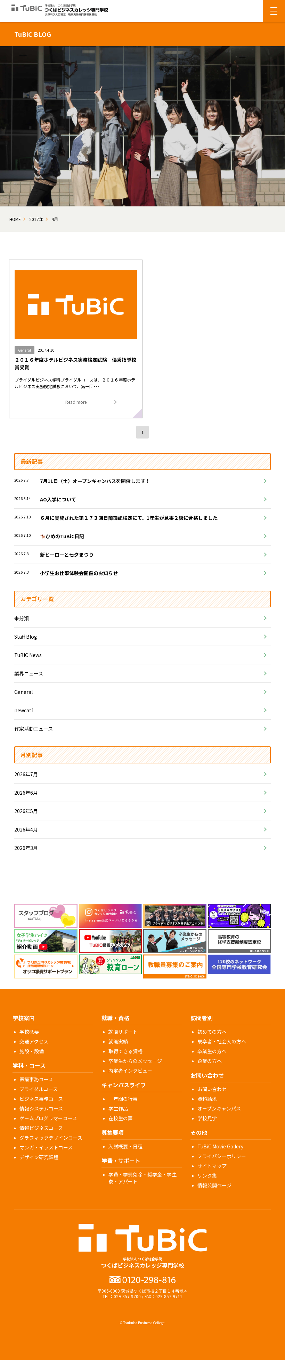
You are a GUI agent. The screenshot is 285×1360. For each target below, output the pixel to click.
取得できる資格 (125, 1051)
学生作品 (118, 1108)
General (23, 691)
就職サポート (123, 1031)
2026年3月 (26, 847)
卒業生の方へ (212, 1051)
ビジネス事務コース (41, 1098)
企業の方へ (209, 1060)
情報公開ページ (214, 1185)
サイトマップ (212, 1165)
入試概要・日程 (125, 1146)
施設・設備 (31, 1051)
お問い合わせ (212, 1088)
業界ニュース (28, 673)
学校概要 (29, 1031)
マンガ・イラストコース (46, 1147)
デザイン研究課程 (38, 1157)
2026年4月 (26, 829)
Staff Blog (25, 636)
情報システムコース (41, 1108)
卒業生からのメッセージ (135, 1060)
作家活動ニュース (33, 728)
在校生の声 (120, 1118)
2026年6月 (26, 792)
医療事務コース (36, 1079)
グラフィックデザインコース (50, 1137)
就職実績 (118, 1041)
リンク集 (207, 1175)
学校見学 (207, 1118)
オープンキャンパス (219, 1108)
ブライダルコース (38, 1088)
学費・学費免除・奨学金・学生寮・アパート (142, 1178)
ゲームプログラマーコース (48, 1118)
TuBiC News (28, 655)
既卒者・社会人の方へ (221, 1041)
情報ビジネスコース (41, 1127)
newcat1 (24, 710)
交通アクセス (33, 1041)
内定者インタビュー (130, 1070)
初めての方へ (212, 1031)
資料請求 (207, 1098)
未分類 (21, 618)
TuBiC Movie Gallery (220, 1146)
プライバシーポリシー (221, 1156)
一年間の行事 (123, 1098)
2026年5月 (26, 811)
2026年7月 (26, 774)
